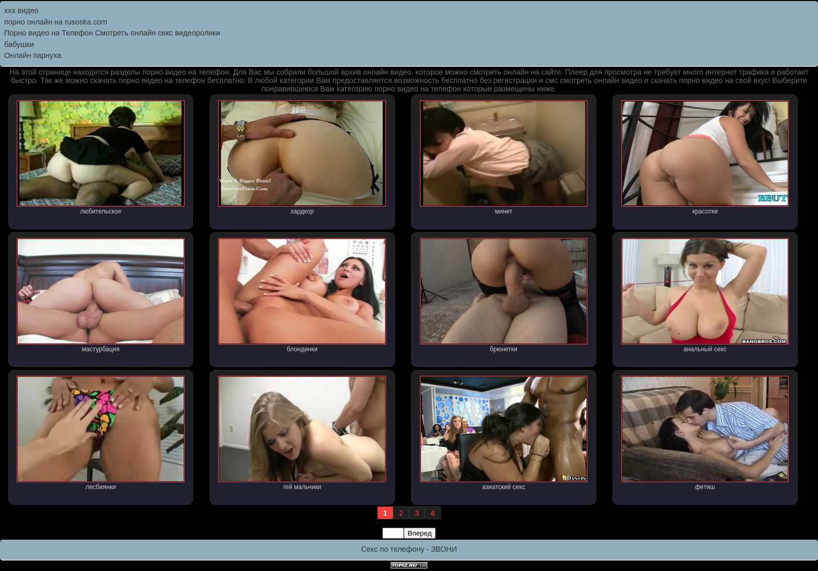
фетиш (705, 433)
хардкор (302, 157)
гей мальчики (302, 433)
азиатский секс (504, 433)
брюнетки (504, 295)
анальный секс (705, 295)
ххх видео (21, 10)
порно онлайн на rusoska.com (55, 22)
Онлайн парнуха (33, 55)
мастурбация (101, 295)
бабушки (19, 44)
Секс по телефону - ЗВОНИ (409, 549)
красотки (705, 157)
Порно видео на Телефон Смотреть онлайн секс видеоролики (112, 33)
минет (504, 157)
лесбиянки (101, 433)
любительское (101, 157)
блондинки (302, 295)
